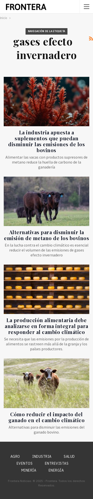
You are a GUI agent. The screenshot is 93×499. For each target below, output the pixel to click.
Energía (56, 470)
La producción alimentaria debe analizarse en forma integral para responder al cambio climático (46, 326)
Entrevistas (57, 463)
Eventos (25, 463)
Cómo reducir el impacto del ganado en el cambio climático (46, 417)
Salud (69, 456)
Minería (28, 470)
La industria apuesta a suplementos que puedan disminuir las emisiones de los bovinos (46, 141)
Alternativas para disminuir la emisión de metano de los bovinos (46, 235)
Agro (15, 456)
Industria (42, 456)
